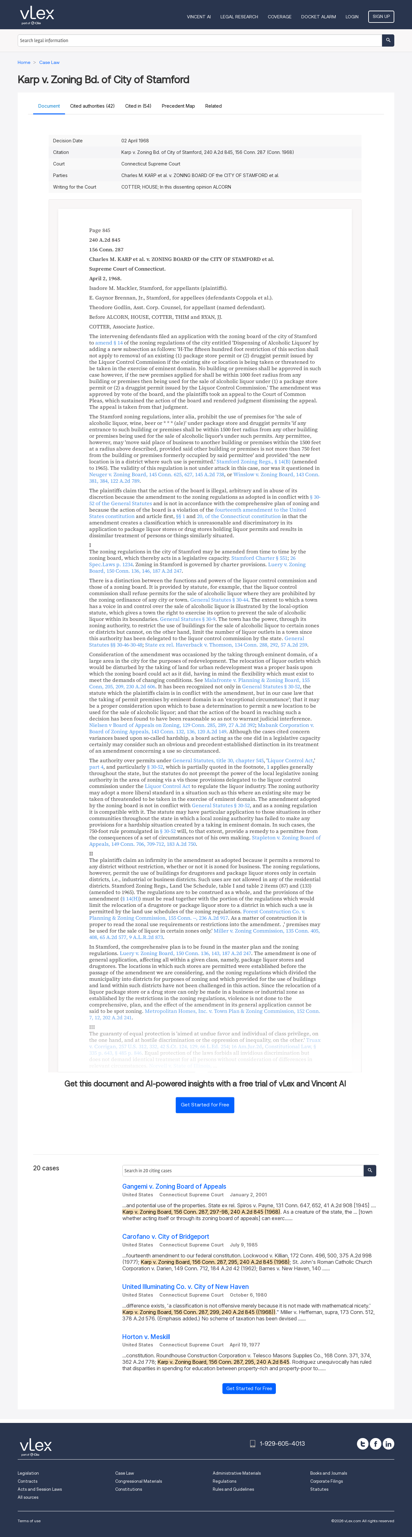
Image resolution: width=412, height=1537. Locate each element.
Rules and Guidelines (233, 1489)
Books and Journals (328, 1473)
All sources (28, 1497)
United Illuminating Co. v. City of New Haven (185, 1287)
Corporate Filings (326, 1481)
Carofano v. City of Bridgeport (165, 1236)
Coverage (280, 16)
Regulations (224, 1481)
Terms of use (29, 1521)
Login (352, 16)
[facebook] (375, 1444)
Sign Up (381, 16)
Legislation (28, 1473)
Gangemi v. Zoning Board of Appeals (174, 1186)
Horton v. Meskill (146, 1337)
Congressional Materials (138, 1481)
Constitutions (128, 1489)
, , (156, 474)
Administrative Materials (237, 1473)
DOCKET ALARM (318, 16)
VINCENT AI (199, 16)
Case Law (124, 1473)
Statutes (319, 1489)
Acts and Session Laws (40, 1489)
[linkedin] (388, 1444)
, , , (205, 1043)
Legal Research (239, 16)
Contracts (27, 1481)
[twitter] (363, 1444)
